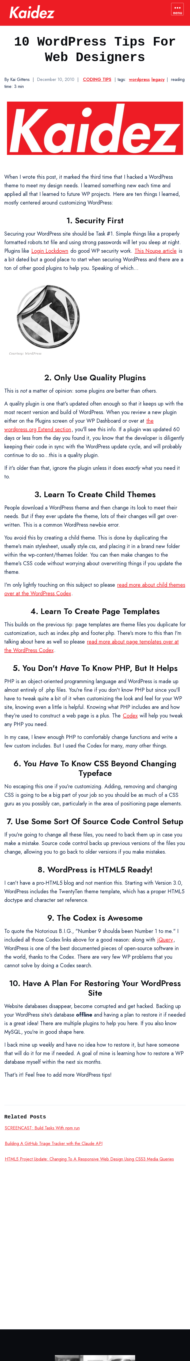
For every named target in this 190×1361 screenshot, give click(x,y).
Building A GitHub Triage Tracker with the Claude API (53, 1143)
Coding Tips (97, 79)
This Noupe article (156, 251)
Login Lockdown (49, 251)
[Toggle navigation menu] (177, 9)
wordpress (139, 79)
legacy (158, 79)
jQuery (165, 940)
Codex (130, 716)
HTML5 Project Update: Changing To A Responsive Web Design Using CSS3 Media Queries (89, 1159)
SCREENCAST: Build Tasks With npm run (42, 1128)
